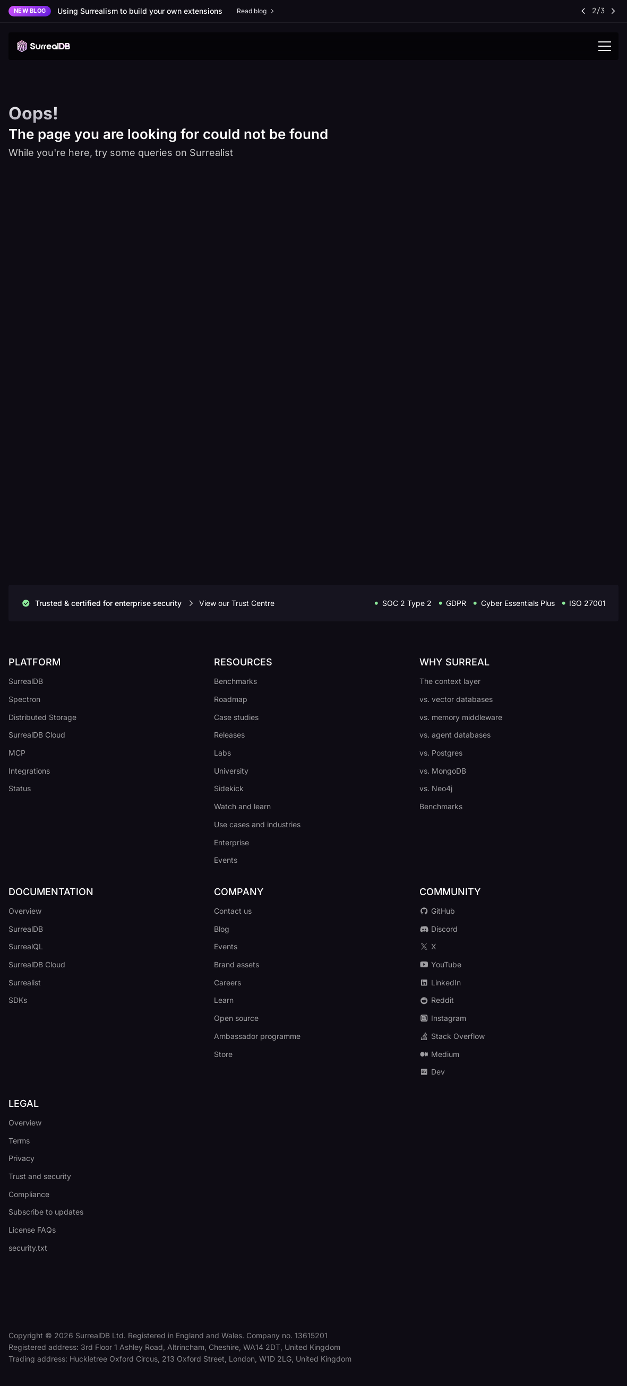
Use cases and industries (257, 824)
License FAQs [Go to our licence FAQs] (32, 1229)
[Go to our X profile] (519, 946)
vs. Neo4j (435, 788)
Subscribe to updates (45, 1211)
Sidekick (229, 788)
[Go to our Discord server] (519, 929)
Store (223, 1054)
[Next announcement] (613, 11)
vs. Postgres (440, 752)
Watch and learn (242, 806)
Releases (229, 734)
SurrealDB (25, 681)
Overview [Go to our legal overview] (24, 1122)
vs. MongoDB (442, 770)
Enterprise (231, 842)
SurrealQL (25, 946)
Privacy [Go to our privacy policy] (21, 1158)
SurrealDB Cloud (36, 734)
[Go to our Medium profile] (519, 1054)
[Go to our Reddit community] (519, 1000)
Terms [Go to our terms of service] (19, 1140)
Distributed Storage (42, 717)
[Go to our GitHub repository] (519, 911)
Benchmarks (235, 681)
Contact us (233, 910)
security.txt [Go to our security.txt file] (27, 1247)
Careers (227, 982)
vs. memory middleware (460, 717)
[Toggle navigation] (604, 46)
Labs (222, 752)
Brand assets (236, 964)
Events (225, 859)
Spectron (24, 699)
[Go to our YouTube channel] (519, 965)
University (231, 770)
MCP (16, 752)
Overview (24, 910)
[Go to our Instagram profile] (519, 1018)
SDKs (17, 999)
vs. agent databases (455, 734)
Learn (224, 999)
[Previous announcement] (584, 11)
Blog (221, 928)
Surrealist (24, 982)
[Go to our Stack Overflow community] (519, 1036)
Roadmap (230, 699)
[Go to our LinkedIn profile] (519, 983)
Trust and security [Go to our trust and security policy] (39, 1176)
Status (19, 788)
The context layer (449, 681)
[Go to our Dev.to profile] (519, 1072)
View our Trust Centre (236, 603)
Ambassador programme (257, 1036)
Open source (236, 1018)
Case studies (236, 717)
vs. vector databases (456, 699)
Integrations (29, 770)
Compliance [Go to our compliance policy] (28, 1194)
